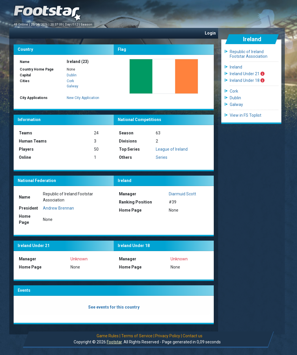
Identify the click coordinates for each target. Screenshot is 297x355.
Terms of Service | (137, 336)
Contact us (192, 336)
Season (87, 24)
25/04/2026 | (40, 24)
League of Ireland (172, 149)
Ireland (236, 67)
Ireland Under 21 (247, 73)
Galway (72, 86)
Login (210, 33)
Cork (70, 81)
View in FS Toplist (245, 115)
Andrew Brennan (58, 208)
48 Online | (22, 24)
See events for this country (114, 307)
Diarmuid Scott (182, 194)
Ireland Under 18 (247, 80)
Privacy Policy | (168, 336)
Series (161, 157)
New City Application (83, 98)
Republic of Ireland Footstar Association (248, 54)
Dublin (72, 75)
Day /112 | (73, 24)
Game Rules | (108, 336)
